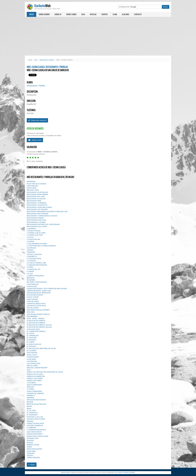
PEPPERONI (31, 182)
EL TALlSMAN (31, 351)
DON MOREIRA (32, 316)
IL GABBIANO (31, 428)
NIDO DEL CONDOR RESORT (37, 368)
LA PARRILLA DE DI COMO (36, 233)
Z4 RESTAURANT (33, 357)
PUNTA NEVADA (32, 186)
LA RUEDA (30, 241)
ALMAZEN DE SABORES (35, 393)
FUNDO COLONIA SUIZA (35, 423)
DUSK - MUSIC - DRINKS (35, 318)
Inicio (31, 14)
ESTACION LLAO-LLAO (35, 417)
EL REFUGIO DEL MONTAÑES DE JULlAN (41, 348)
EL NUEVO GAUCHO (34, 344)
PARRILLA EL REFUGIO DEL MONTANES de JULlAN (45, 372)
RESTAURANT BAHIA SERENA (37, 194)
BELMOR (30, 402)
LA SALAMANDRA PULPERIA (37, 244)
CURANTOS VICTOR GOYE (36, 306)
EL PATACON (31, 346)
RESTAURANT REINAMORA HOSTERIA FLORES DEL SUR (47, 211)
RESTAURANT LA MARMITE (36, 203)
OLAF (29, 370)
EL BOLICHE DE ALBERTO (36, 321)
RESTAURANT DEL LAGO (36, 196)
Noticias (93, 14)
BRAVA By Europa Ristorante (36, 404)
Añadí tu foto (34, 140)
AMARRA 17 (31, 395)
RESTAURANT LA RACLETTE (37, 205)
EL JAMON (30, 342)
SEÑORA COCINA (33, 445)
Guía (83, 14)
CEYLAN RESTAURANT (35, 295)
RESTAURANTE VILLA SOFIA (37, 226)
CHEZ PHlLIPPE (32, 299)
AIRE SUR (30, 387)
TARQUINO (30, 453)
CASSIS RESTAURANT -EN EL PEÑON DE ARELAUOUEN (47, 288)
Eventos (105, 14)
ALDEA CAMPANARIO (34, 391)
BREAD (29, 406)
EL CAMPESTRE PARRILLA (36, 331)
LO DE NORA (31, 359)
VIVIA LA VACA (32, 355)
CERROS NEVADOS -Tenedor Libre (39, 291)
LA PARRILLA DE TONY (35, 235)
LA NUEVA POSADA (34, 231)
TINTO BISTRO (32, 353)
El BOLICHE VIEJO (33, 329)
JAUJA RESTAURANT (34, 432)
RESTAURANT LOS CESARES (37, 209)
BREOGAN (30, 278)
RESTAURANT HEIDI (34, 201)
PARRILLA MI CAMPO (34, 380)
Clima (115, 14)
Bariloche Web (65, 472)
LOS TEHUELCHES (33, 363)
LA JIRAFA (30, 271)
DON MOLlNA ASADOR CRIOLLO (38, 314)
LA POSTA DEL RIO (33, 239)
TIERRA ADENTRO (33, 458)
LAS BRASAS (31, 248)
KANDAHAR (31, 252)
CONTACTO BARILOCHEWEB (125, 472)
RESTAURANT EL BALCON (36, 199)
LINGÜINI (30, 250)
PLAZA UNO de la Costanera (36, 184)
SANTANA (30, 440)
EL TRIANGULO (32, 413)
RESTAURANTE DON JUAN (36, 220)
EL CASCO (30, 333)
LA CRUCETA (31, 261)
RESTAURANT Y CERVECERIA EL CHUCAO (42, 216)
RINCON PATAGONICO (35, 434)
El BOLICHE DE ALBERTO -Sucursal (39, 325)
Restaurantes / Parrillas (47, 60)
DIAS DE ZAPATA (33, 308)
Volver (31, 465)
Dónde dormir (44, 14)
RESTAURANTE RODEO (35, 218)
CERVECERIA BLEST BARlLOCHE (38, 293)
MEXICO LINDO (32, 366)
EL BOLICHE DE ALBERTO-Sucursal (39, 327)
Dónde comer (71, 14)
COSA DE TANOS (33, 301)
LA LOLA (30, 274)
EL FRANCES (31, 340)
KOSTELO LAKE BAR (34, 254)
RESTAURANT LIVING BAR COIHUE (39, 207)
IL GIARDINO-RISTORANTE (36, 430)
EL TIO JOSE (31, 410)
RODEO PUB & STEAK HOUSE (37, 436)
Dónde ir (58, 14)
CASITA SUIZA (32, 286)
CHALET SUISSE (32, 297)
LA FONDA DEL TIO (33, 269)
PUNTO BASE (31, 188)
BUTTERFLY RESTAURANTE (37, 282)
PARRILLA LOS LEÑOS (35, 378)
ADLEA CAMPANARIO (34, 385)
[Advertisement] (98, 36)
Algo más (125, 14)
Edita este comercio (37, 120)
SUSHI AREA (31, 451)
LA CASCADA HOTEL (34, 259)
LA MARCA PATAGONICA (35, 276)
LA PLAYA (30, 237)
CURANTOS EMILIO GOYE (36, 303)
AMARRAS (30, 398)
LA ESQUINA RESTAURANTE (37, 265)
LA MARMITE (31, 229)
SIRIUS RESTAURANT (34, 449)
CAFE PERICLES (33, 284)
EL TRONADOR (32, 415)
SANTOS (30, 443)
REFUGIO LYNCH (33, 190)
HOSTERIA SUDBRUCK (35, 425)
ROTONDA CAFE (32, 438)
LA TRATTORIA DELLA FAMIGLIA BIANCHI (41, 246)
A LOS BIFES (31, 383)
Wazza (29, 408)
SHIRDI (29, 447)
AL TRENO (30, 389)
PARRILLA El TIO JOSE (35, 374)
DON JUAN (30, 312)
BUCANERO (31, 280)
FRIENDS (30, 421)
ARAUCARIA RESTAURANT (36, 400)
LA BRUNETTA (32, 256)
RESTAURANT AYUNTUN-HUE (37, 192)
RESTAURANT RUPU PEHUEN (37, 214)
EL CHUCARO (31, 338)
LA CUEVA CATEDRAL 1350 (36, 263)
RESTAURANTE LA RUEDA (36, 222)
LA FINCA (30, 267)
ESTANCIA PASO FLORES (36, 419)
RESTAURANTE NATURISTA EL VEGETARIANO (43, 224)
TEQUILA (30, 455)
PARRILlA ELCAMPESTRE (36, 376)
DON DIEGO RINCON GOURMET (38, 310)
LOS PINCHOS (32, 361)
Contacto (138, 14)
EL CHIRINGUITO (33, 336)
